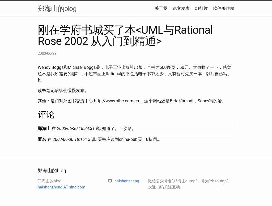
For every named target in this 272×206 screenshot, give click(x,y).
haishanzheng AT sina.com (61, 187)
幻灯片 (201, 8)
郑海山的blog (57, 8)
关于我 (161, 8)
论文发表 (181, 8)
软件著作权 (223, 8)
